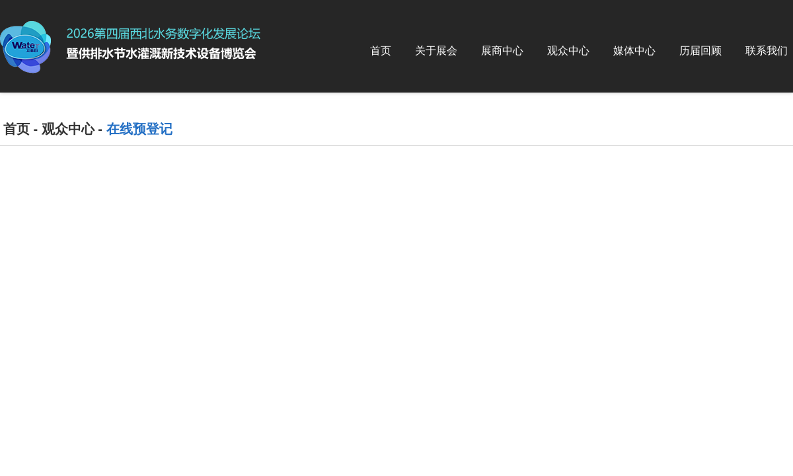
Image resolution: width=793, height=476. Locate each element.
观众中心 (568, 50)
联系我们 (766, 50)
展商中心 (502, 50)
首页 (380, 50)
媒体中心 (634, 50)
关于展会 (436, 50)
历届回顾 (700, 50)
